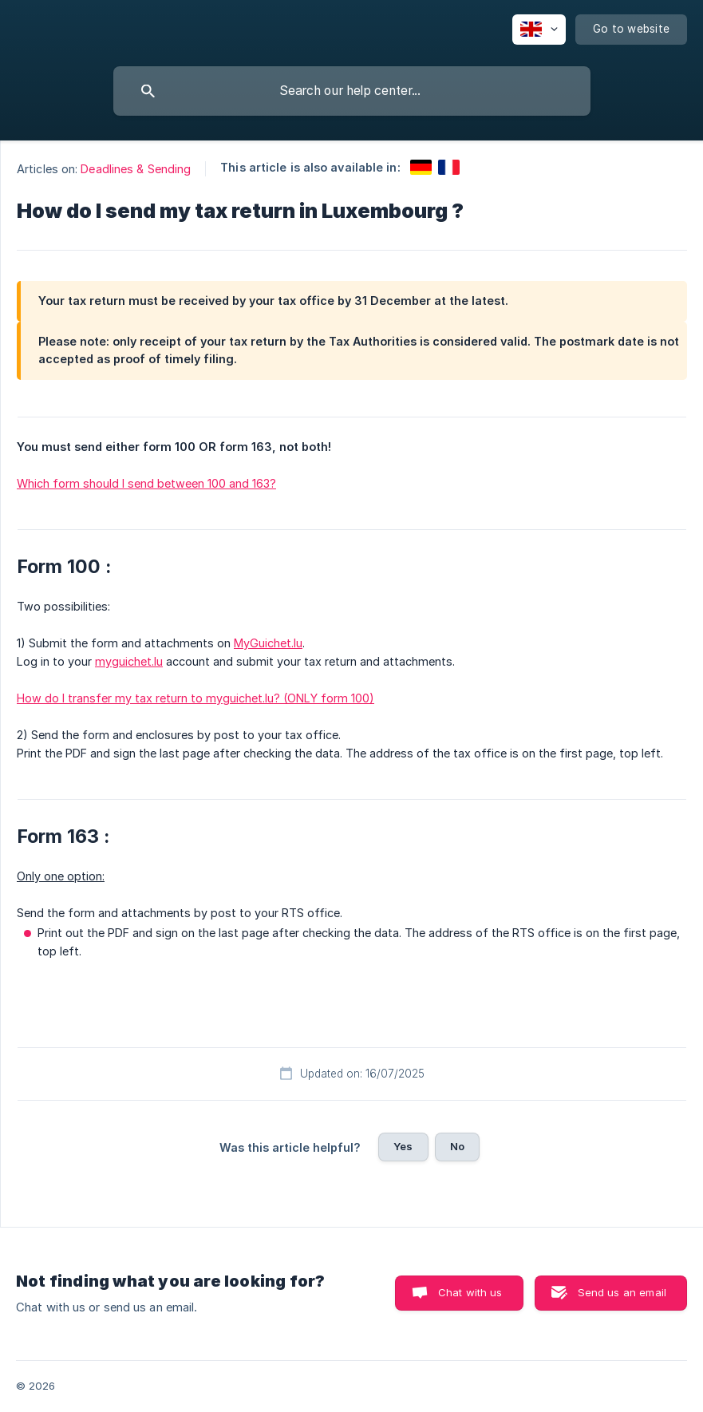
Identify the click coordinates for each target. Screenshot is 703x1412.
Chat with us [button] (470, 1292)
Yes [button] (403, 1146)
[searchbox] (351, 91)
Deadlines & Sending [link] (136, 169)
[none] (539, 29)
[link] (421, 167)
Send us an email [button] (622, 1292)
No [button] (457, 1146)
